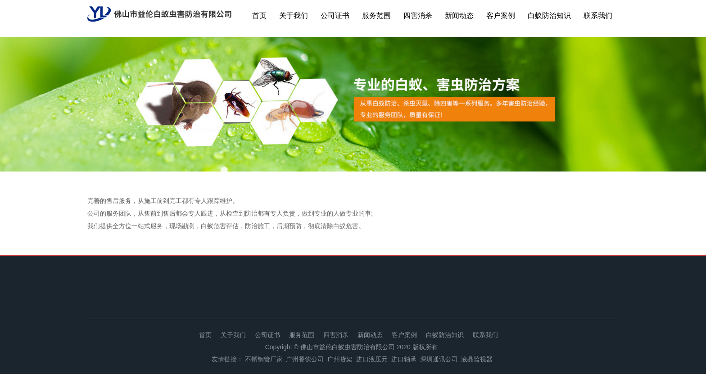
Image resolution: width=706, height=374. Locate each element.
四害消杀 (417, 15)
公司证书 (335, 15)
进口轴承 (403, 359)
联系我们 (598, 15)
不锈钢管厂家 (264, 359)
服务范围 (376, 15)
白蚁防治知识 (549, 15)
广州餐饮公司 (305, 359)
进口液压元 (372, 359)
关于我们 (293, 15)
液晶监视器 (477, 359)
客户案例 (500, 15)
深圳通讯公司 (439, 359)
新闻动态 (459, 15)
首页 (259, 15)
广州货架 (340, 359)
